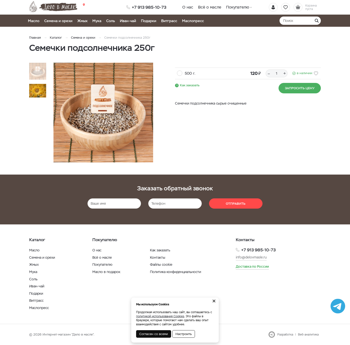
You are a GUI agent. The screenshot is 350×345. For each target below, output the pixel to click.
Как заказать (190, 85)
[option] (103, 112)
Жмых (82, 20)
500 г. (190, 73)
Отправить (235, 204)
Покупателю (237, 7)
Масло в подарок (106, 272)
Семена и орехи (58, 20)
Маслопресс (193, 20)
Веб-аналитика (308, 334)
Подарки (148, 20)
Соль (110, 20)
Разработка (285, 334)
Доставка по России (252, 266)
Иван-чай (128, 20)
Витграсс (169, 20)
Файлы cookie (161, 264)
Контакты (157, 257)
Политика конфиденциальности (175, 272)
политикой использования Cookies (160, 316)
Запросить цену (300, 88)
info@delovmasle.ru (251, 257)
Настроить (183, 334)
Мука (96, 20)
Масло (33, 20)
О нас (187, 7)
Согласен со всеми (153, 334)
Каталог (56, 37)
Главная (35, 37)
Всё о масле (209, 7)
